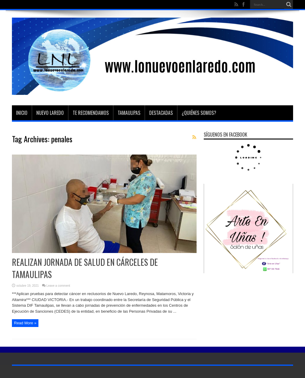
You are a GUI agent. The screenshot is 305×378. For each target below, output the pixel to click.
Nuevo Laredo (50, 112)
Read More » (25, 323)
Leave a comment (58, 285)
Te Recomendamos (91, 112)
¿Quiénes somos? (199, 112)
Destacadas (161, 112)
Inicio (21, 112)
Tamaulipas (129, 112)
